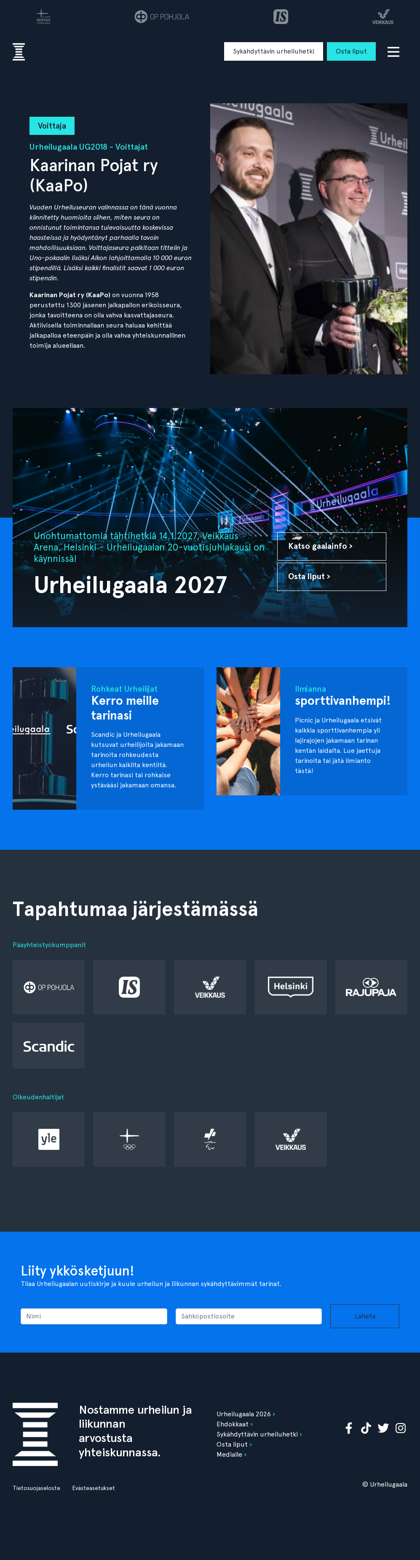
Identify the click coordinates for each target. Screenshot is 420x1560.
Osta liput (351, 51)
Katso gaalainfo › (320, 546)
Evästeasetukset (93, 1488)
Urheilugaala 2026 (244, 1414)
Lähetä (365, 1316)
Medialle (229, 1454)
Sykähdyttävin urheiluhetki (273, 51)
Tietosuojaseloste (36, 1488)
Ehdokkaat (233, 1424)
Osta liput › (309, 576)
